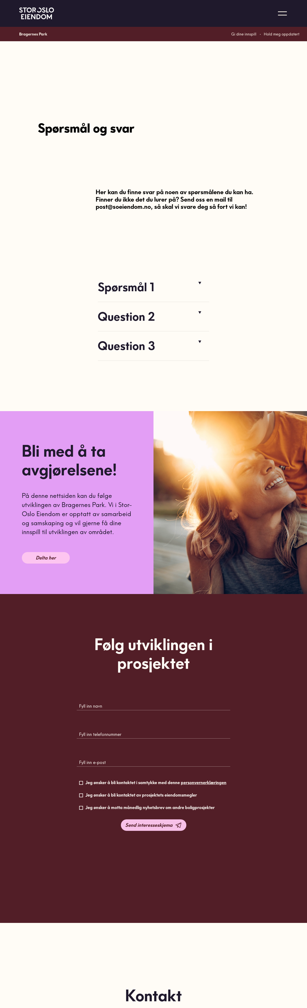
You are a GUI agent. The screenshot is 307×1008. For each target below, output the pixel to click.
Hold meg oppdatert (281, 54)
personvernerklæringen (203, 782)
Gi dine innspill (243, 54)
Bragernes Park (33, 54)
